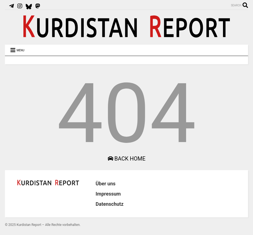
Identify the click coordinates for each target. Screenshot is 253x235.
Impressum (108, 194)
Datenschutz (109, 204)
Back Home (127, 158)
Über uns (105, 183)
